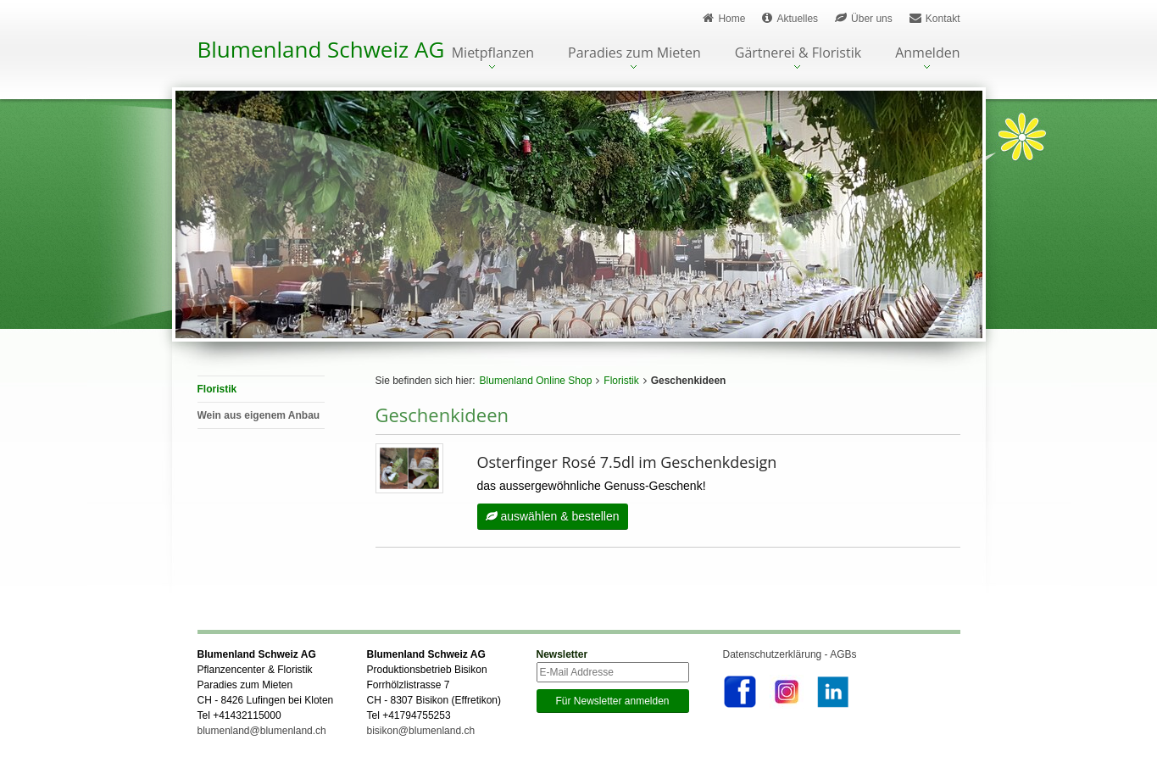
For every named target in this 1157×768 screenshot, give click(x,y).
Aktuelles (790, 18)
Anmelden (927, 54)
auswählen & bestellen (553, 516)
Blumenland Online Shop (536, 381)
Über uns (864, 18)
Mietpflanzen (493, 54)
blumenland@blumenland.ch (261, 731)
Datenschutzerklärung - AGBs (790, 654)
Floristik (621, 381)
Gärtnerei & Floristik (798, 54)
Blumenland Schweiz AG (321, 49)
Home (724, 18)
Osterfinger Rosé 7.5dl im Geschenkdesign (627, 462)
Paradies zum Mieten (634, 54)
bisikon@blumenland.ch (421, 731)
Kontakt (934, 18)
